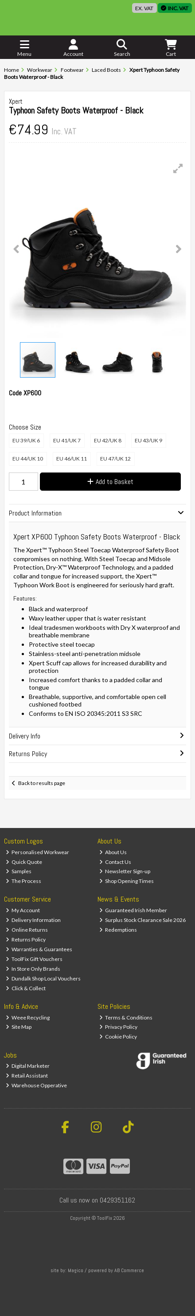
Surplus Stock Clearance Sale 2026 (142, 920)
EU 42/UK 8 (107, 440)
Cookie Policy (118, 1036)
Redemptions (118, 929)
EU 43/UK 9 (148, 440)
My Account (23, 910)
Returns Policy (26, 939)
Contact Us (115, 862)
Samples (19, 871)
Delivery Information (33, 920)
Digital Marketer (28, 1065)
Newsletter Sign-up (125, 871)
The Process (24, 881)
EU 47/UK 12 (115, 458)
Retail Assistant (27, 1075)
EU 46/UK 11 (71, 458)
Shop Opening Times (126, 881)
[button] (178, 168)
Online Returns (27, 929)
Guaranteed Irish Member (133, 910)
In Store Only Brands (33, 968)
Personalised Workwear (38, 852)
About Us (113, 852)
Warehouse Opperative (36, 1085)
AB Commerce (129, 1270)
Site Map (19, 1026)
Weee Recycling (28, 1017)
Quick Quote (24, 862)
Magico (75, 1270)
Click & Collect (26, 988)
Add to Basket (110, 481)
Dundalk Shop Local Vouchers (43, 978)
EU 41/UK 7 (67, 440)
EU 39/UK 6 (26, 440)
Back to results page (41, 783)
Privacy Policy (118, 1026)
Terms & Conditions (126, 1017)
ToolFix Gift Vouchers (34, 959)
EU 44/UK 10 (27, 458)
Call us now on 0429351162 (97, 1200)
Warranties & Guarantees (39, 949)
